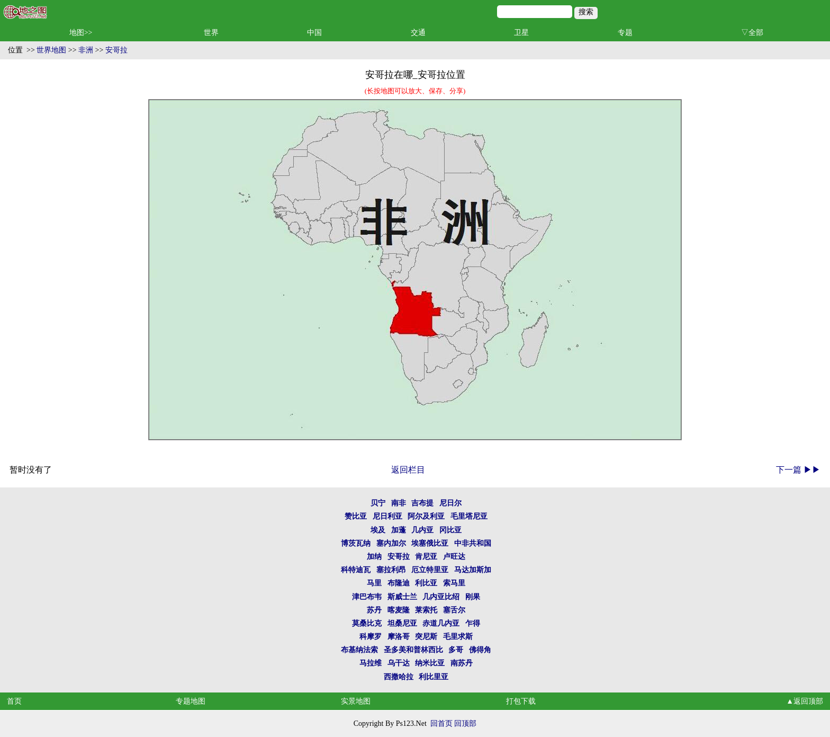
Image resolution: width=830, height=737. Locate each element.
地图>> (81, 33)
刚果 (472, 597)
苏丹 (374, 610)
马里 (374, 583)
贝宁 (378, 503)
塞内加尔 (391, 543)
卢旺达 (454, 557)
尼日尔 (450, 503)
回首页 (441, 723)
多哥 (455, 650)
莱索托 (426, 610)
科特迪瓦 (356, 570)
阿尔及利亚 (426, 516)
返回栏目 (408, 469)
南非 (398, 503)
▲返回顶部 (804, 701)
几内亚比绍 (440, 597)
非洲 (85, 50)
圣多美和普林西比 (413, 650)
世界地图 (51, 50)
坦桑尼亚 (402, 623)
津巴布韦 (367, 597)
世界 (211, 33)
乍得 (472, 623)
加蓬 (398, 530)
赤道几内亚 (440, 623)
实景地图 (356, 701)
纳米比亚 (430, 663)
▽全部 (752, 33)
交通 (418, 33)
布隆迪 (398, 583)
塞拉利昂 (391, 570)
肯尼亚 (426, 557)
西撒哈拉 (398, 677)
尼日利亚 (387, 516)
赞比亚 (356, 516)
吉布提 (422, 503)
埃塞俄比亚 (429, 543)
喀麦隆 (398, 610)
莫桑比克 (367, 623)
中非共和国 (472, 543)
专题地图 (190, 701)
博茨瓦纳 (356, 543)
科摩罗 (370, 637)
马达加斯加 (472, 570)
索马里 (454, 583)
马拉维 (370, 663)
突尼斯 (426, 637)
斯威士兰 (402, 597)
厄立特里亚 (429, 570)
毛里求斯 (458, 637)
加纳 (374, 557)
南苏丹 (461, 663)
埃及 (378, 530)
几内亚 (422, 530)
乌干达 (398, 663)
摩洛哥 (398, 637)
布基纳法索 (359, 650)
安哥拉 (116, 50)
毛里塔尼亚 (469, 516)
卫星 (521, 33)
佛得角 (480, 650)
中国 (314, 33)
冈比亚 (450, 530)
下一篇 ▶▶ (798, 469)
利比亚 (426, 583)
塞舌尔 (454, 610)
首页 (14, 701)
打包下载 (521, 701)
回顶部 (465, 723)
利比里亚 (433, 677)
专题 (625, 33)
